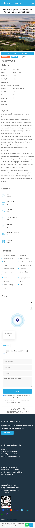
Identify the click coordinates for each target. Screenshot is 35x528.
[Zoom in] (31, 302)
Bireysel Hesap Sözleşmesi (10, 470)
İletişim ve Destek (7, 474)
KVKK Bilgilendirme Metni (9, 454)
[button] (2, 32)
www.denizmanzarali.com (10, 490)
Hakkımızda (5, 449)
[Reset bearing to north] (31, 307)
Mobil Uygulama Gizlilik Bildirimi (11, 472)
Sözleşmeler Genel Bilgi (9, 451)
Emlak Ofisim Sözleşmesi (9, 467)
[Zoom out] (31, 305)
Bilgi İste (17, 391)
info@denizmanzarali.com (10, 488)
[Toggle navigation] (33, 2)
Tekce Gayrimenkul (17, 352)
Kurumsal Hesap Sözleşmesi (10, 456)
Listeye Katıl (7, 433)
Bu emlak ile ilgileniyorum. (17, 382)
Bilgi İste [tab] (5, 345)
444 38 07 (5, 493)
